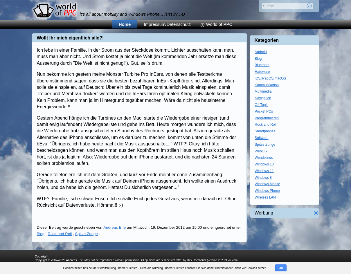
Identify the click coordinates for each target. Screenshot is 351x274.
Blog (41, 234)
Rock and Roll (60, 234)
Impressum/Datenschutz (167, 24)
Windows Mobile (267, 184)
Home (125, 24)
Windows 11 (264, 171)
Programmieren (267, 118)
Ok (281, 268)
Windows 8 (263, 178)
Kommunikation (267, 85)
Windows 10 (264, 164)
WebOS (261, 151)
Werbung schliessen (316, 213)
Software (261, 138)
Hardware (262, 72)
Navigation (263, 98)
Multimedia (263, 91)
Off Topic (261, 105)
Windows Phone (267, 191)
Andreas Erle (114, 227)
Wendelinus (264, 158)
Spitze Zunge (86, 234)
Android (261, 52)
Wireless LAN (265, 197)
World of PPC (219, 24)
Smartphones (265, 131)
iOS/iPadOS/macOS (270, 78)
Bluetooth (262, 65)
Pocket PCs (264, 111)
